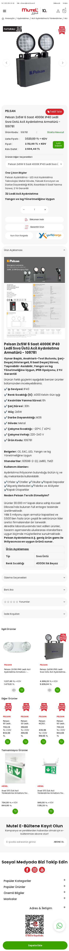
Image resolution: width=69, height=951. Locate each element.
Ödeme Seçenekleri (34, 577)
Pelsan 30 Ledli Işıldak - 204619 (25, 722)
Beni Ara (34, 589)
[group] (34, 61)
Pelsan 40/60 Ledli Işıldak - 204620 (43, 722)
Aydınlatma (23, 18)
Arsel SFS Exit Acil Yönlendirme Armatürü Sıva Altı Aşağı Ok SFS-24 (52, 792)
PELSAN (6, 665)
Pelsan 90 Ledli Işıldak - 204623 (7, 722)
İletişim (65, 3)
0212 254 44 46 (7, 3)
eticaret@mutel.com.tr (26, 3)
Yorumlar (34, 601)
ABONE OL (59, 841)
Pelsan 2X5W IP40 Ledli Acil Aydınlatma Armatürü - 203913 (16, 670)
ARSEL (6, 786)
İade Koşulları (34, 613)
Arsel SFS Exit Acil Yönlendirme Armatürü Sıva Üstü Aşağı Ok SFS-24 (16, 792)
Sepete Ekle (35, 945)
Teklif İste (54, 111)
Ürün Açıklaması (34, 250)
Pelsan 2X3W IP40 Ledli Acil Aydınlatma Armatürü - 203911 (52, 670)
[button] (6, 62)
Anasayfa (8, 18)
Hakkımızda (57, 3)
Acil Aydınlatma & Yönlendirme (46, 18)
